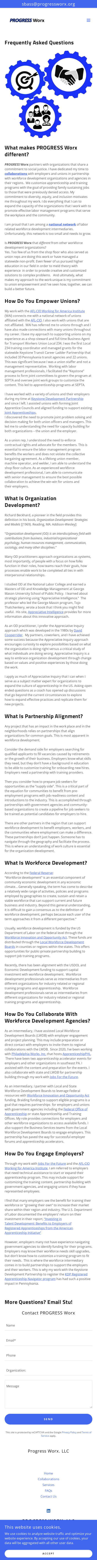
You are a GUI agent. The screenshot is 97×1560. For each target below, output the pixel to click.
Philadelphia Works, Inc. (29, 1054)
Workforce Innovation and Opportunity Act (36, 937)
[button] (88, 20)
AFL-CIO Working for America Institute (57, 311)
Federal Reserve (41, 873)
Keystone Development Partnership (57, 399)
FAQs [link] (48, 1491)
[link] (26, 20)
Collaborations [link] (48, 1479)
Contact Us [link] (49, 1496)
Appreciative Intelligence (46, 612)
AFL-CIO (36, 320)
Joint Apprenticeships (20, 412)
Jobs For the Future (64, 1077)
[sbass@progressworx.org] (48, 4)
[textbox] (48, 1325)
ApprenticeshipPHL (77, 1054)
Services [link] (48, 1485)
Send (48, 1419)
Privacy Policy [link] (69, 1432)
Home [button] (48, 1473)
